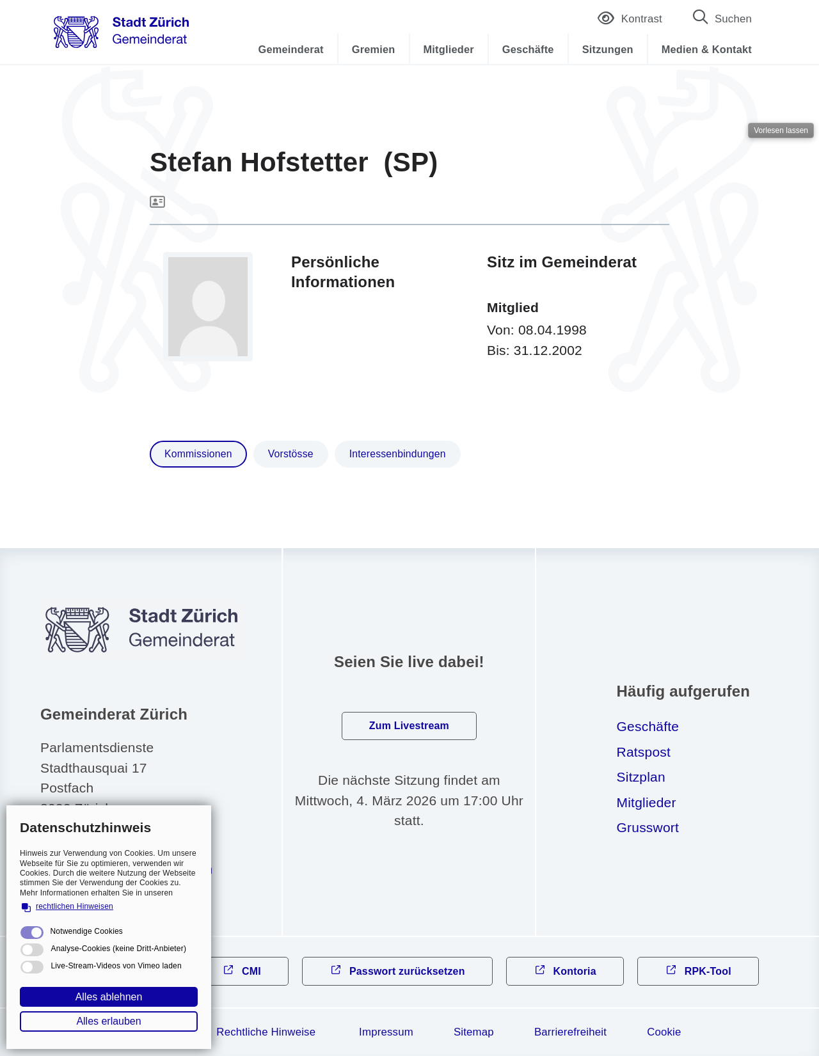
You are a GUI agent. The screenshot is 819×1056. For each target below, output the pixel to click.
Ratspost (644, 752)
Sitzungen (607, 49)
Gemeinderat (291, 49)
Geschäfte (528, 49)
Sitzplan (641, 776)
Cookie (664, 1032)
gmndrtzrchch (136, 869)
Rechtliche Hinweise (265, 1032)
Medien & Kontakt (707, 49)
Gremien (373, 49)
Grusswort (648, 827)
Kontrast (630, 20)
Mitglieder (449, 49)
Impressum (386, 1032)
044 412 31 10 (104, 844)
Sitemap (474, 1032)
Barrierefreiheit (570, 1032)
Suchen (733, 19)
